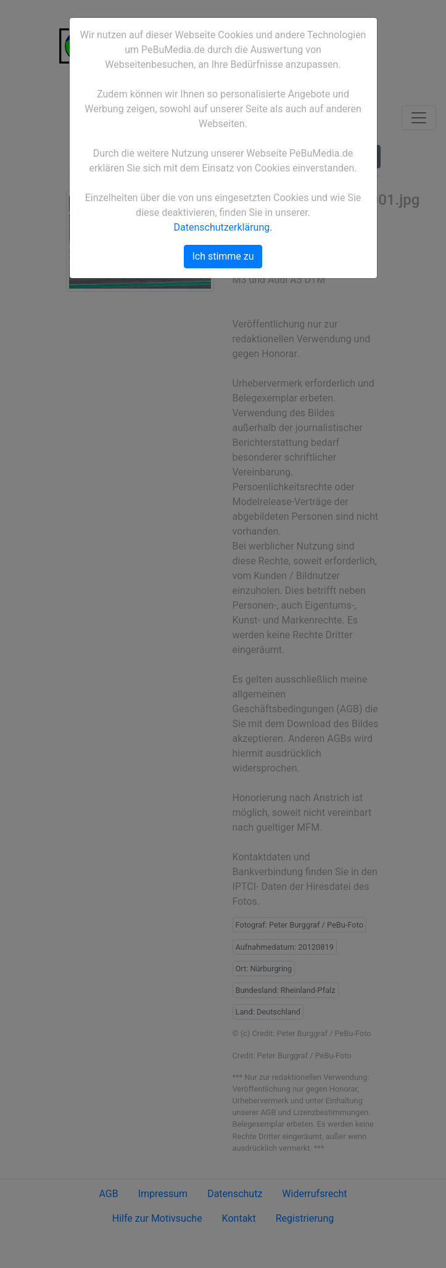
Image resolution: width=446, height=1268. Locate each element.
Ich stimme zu (223, 256)
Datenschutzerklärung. (223, 227)
